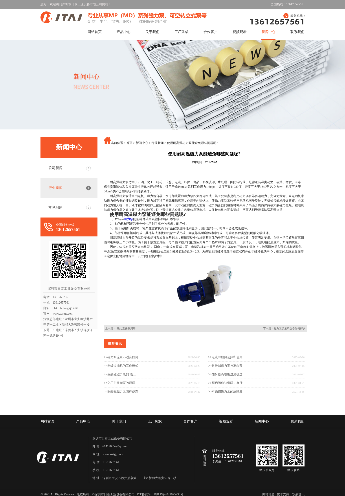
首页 (129, 143)
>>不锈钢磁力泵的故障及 (225, 405)
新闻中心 (268, 32)
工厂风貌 (181, 32)
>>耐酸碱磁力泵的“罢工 (120, 388)
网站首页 (95, 32)
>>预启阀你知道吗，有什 (225, 396)
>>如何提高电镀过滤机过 (225, 388)
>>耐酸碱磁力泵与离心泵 (225, 379)
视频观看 (240, 32)
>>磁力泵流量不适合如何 (121, 371)
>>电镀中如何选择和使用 (225, 371)
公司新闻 (55, 168)
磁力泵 (128, 266)
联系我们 (297, 32)
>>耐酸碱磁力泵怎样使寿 (121, 405)
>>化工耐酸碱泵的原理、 (121, 396)
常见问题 (55, 207)
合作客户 (211, 32)
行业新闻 (55, 188)
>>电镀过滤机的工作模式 (121, 379)
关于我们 (152, 32)
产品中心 (124, 32)
